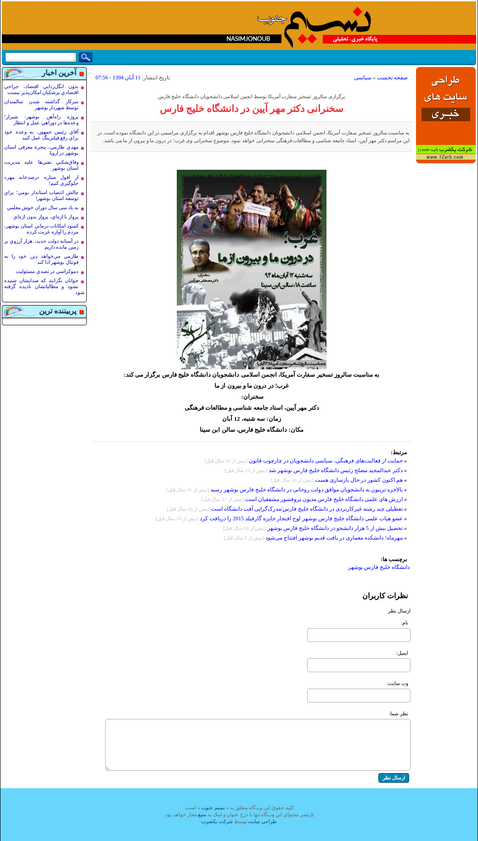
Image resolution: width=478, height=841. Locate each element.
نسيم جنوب (213, 807)
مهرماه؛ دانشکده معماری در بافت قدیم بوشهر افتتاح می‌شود (334, 538)
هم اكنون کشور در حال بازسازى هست (359, 480)
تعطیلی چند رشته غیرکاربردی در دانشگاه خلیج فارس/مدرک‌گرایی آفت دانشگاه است (307, 509)
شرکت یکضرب (217, 821)
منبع (202, 814)
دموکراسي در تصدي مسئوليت (47, 271)
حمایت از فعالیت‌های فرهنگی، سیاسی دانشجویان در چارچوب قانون (326, 460)
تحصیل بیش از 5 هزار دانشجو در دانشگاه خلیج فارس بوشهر (335, 528)
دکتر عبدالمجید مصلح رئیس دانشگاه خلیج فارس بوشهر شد (336, 470)
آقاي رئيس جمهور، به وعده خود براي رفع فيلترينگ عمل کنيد (41, 134)
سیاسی (362, 77)
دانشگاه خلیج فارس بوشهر (379, 567)
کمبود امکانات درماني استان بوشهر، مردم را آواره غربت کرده (41, 228)
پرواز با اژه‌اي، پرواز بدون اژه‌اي (46, 216)
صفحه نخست (392, 77)
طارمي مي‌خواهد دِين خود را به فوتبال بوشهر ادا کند (41, 259)
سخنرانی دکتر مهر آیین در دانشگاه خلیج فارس (252, 108)
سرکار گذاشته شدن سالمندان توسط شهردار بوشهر (41, 104)
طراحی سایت (262, 821)
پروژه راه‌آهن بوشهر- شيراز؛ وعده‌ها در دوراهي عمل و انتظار (41, 119)
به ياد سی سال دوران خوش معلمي (43, 207)
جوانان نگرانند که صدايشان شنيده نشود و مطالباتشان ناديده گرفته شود (44, 286)
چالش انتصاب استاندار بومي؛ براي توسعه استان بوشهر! (41, 195)
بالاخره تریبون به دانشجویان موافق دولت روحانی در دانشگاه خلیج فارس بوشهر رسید (306, 489)
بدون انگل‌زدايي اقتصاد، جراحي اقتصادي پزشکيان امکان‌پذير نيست (41, 89)
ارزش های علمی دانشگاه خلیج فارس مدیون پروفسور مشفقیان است (323, 499)
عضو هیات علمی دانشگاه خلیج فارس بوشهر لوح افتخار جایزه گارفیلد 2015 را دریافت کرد (301, 518)
